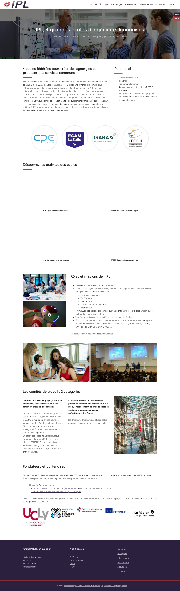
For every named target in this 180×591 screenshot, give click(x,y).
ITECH (73, 566)
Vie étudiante (123, 562)
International (123, 558)
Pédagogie (122, 553)
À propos (122, 549)
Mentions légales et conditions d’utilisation (82, 586)
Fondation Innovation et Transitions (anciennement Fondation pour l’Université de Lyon (70, 488)
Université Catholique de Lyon (42, 485)
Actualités (122, 567)
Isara (72, 563)
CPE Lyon (74, 557)
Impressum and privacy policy (114, 586)
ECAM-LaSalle (76, 560)
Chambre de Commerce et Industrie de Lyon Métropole (56, 491)
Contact (121, 571)
